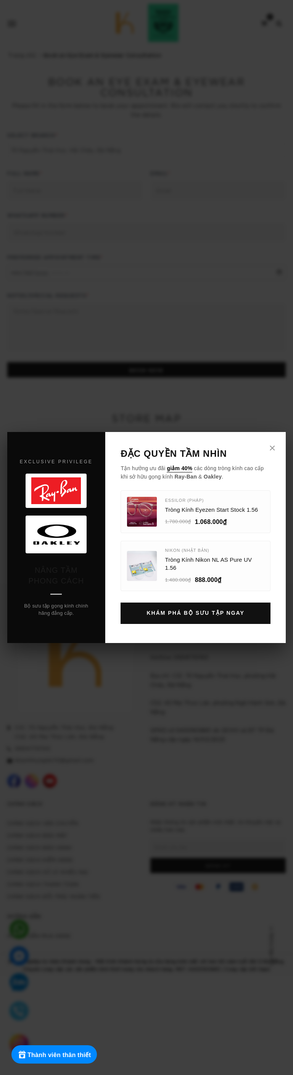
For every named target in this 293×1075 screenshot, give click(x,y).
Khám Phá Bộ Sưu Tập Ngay (195, 613)
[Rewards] (54, 1054)
